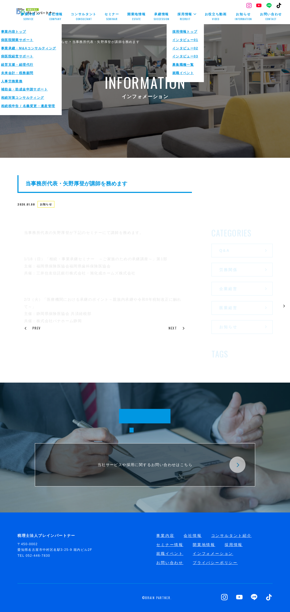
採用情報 (234, 545)
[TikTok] (279, 6)
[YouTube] (259, 6)
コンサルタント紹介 (231, 535)
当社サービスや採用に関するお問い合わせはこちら (172, 465)
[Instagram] (249, 6)
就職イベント (169, 553)
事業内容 (165, 535)
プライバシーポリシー (215, 562)
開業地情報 (204, 545)
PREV (32, 328)
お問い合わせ (169, 562)
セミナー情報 (169, 545)
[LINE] (269, 6)
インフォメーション (213, 553)
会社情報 (193, 535)
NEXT (177, 328)
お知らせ (47, 205)
